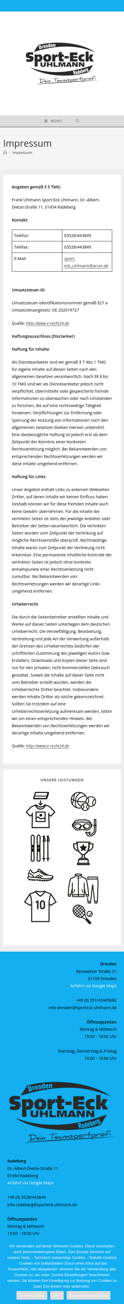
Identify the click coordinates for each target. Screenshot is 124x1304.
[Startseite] (5, 152)
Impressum (22, 152)
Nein (57, 1295)
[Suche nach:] (77, 121)
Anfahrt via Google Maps (93, 985)
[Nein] (117, 1271)
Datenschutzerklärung (88, 1295)
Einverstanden (31, 1295)
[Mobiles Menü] (53, 121)
